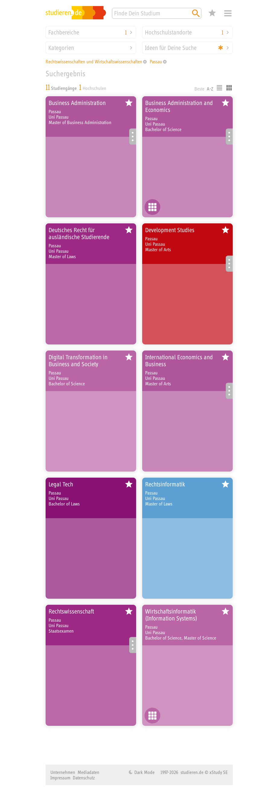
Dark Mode (144, 772)
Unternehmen (62, 772)
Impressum (60, 777)
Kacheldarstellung (229, 87)
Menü (228, 13)
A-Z (210, 88)
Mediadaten (88, 772)
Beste (199, 88)
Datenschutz (84, 777)
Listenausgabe (219, 87)
